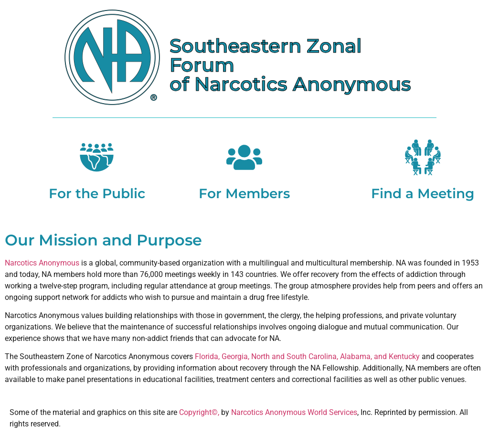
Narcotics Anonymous (42, 262)
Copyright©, (200, 412)
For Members (244, 193)
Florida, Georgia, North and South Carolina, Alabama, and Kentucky (307, 356)
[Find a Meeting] (423, 157)
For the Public (97, 193)
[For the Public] (97, 157)
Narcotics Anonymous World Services (294, 412)
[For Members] (244, 157)
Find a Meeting (422, 193)
